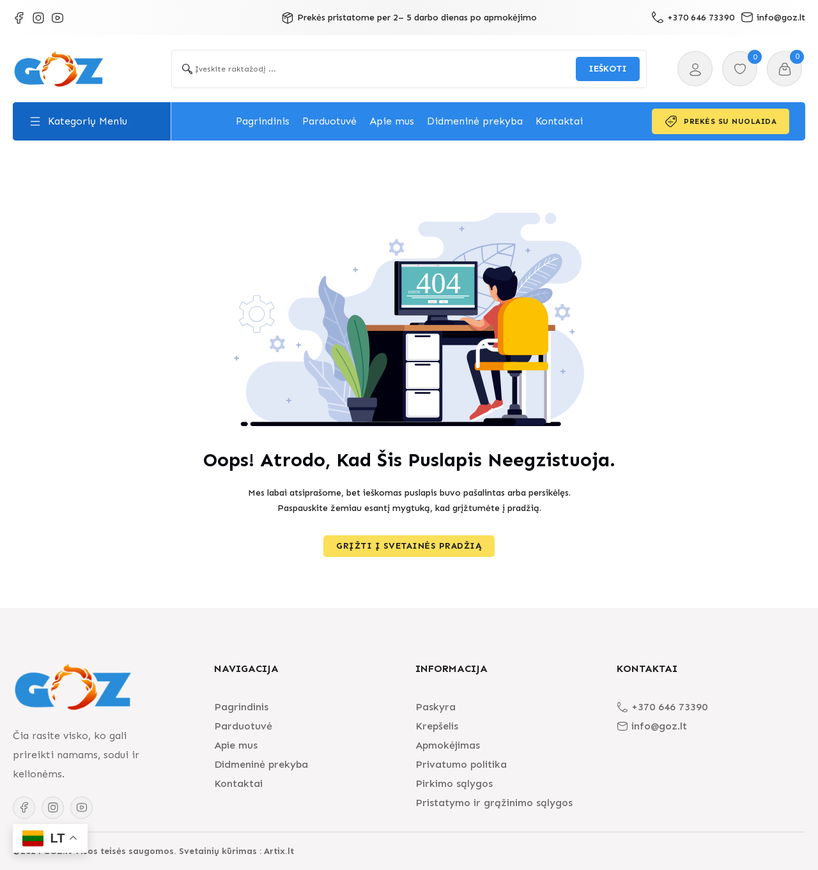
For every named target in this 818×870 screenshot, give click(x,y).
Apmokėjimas (447, 745)
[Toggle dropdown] (35, 121)
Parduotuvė (329, 121)
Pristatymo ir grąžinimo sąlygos (494, 803)
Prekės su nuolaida (720, 121)
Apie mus (391, 121)
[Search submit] (608, 69)
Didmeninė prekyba (475, 121)
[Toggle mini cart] (785, 69)
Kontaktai (559, 121)
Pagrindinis (262, 121)
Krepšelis (436, 726)
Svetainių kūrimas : (220, 851)
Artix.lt (279, 851)
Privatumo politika (461, 764)
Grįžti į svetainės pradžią (409, 545)
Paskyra (435, 707)
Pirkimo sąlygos (454, 783)
